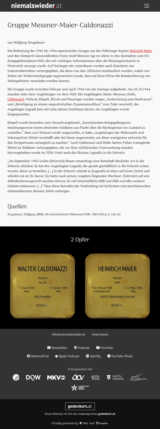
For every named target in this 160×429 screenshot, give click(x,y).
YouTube (104, 348)
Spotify (93, 356)
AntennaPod (38, 356)
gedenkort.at (106, 414)
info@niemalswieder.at (68, 334)
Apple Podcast (67, 356)
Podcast (81, 348)
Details (43, 305)
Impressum (100, 334)
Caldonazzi (16, 99)
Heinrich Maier (141, 50)
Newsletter (57, 348)
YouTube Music (120, 356)
